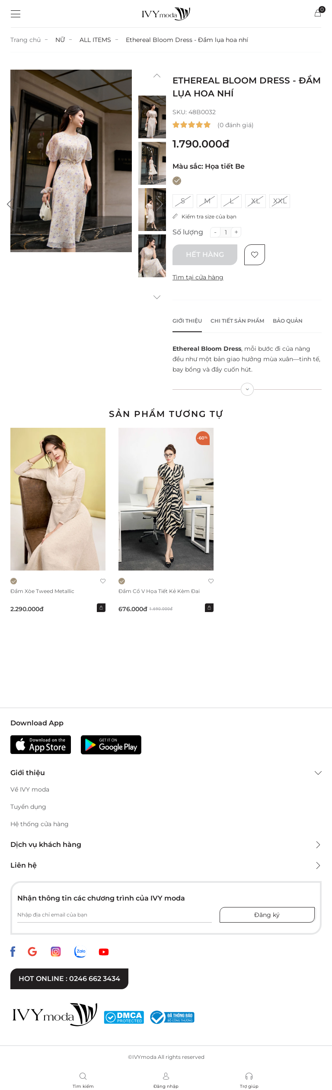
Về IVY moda (29, 789)
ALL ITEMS (95, 40)
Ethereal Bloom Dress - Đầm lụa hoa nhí (187, 40)
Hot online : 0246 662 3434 (69, 979)
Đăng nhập (166, 1086)
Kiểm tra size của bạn (204, 216)
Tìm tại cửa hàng (197, 277)
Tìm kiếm (83, 1086)
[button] (10, 204)
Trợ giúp (249, 1086)
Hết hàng (205, 254)
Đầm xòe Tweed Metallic (42, 591)
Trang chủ (25, 40)
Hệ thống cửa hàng (39, 824)
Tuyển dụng (28, 807)
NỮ (60, 40)
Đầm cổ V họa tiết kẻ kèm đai (159, 591)
